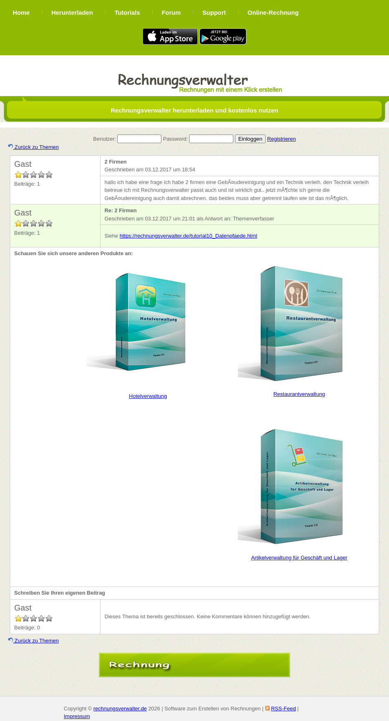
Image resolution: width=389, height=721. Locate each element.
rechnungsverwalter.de (120, 708)
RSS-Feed (283, 708)
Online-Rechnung (273, 12)
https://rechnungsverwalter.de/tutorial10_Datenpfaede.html (188, 236)
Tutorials (127, 12)
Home (21, 12)
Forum (171, 12)
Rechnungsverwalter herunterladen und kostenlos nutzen (194, 110)
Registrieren (281, 139)
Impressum (77, 716)
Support (214, 12)
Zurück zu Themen (33, 147)
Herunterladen (72, 12)
